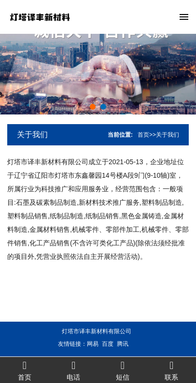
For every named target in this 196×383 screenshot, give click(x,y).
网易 (89, 343)
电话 (73, 370)
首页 (143, 134)
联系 (171, 370)
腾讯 (119, 343)
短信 (122, 370)
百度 (104, 343)
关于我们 (32, 134)
